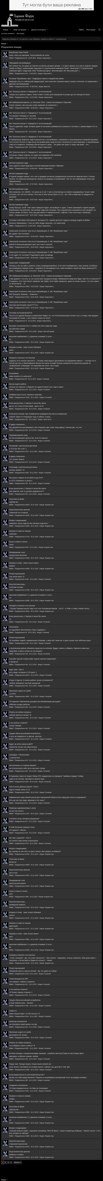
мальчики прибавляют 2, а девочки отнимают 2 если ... (31, 336)
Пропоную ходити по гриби (20, 691)
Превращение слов (17, 552)
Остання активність (8, 33)
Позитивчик (13, 373)
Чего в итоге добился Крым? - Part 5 (23, 787)
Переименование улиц (18, 435)
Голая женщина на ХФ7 (18, 979)
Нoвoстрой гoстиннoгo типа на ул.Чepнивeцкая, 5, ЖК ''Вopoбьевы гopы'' (38, 231)
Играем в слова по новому (20, 531)
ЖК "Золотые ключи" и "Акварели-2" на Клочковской (30, 92)
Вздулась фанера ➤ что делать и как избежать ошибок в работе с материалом (34, 39)
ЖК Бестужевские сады (18, 163)
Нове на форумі (19, 30)
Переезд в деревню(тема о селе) (22, 808)
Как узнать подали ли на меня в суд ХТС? (26, 478)
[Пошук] (99, 30)
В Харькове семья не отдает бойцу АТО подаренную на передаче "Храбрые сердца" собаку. (46, 776)
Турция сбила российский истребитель (25, 733)
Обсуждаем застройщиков (20, 63)
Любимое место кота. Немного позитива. (25, 395)
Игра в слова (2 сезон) (18, 542)
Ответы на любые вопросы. (20, 712)
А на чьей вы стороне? (18, 723)
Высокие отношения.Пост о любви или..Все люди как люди (33, 326)
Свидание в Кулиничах (18, 1085)
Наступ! (16, 1162)
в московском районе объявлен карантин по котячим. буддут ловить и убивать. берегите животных (49, 648)
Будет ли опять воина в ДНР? (21, 744)
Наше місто (47, 419)
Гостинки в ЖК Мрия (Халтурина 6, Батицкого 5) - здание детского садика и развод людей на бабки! (49, 220)
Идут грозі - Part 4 (16, 670)
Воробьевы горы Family (18, 52)
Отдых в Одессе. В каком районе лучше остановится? (31, 680)
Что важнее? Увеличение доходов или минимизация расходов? (34, 701)
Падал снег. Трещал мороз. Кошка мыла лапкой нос (30, 1064)
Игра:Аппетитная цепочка (19, 510)
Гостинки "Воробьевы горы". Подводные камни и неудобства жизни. (36, 78)
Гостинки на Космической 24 (20, 313)
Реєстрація (20, 33)
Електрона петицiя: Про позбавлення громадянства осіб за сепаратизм (38, 414)
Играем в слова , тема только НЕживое (25, 347)
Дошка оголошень (38, 30)
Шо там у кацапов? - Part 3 (20, 838)
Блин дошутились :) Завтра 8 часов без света (27, 403)
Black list (47, 86)
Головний (45, 379)
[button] (10, 30)
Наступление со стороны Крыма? (22, 765)
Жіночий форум (48, 331)
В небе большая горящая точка (21, 827)
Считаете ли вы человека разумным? (24, 819)
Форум (5, 30)
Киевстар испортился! (18, 1021)
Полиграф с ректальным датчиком (23, 446)
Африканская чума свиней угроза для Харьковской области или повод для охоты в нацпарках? (47, 797)
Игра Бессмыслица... (17, 584)
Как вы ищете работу (17, 384)
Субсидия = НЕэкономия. (19, 755)
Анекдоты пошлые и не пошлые (22, 358)
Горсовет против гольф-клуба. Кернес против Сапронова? (32, 659)
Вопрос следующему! (17, 520)
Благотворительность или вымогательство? (26, 1075)
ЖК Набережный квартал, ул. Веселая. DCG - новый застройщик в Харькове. (40, 102)
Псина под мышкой (17, 574)
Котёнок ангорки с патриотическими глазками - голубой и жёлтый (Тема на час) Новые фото (46, 1053)
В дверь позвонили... (17, 424)
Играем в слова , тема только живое (24, 563)
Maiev (11, 58)
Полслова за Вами (16, 499)
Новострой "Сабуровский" (19, 263)
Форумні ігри (49, 342)
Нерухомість (46, 58)
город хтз (13, 1011)
